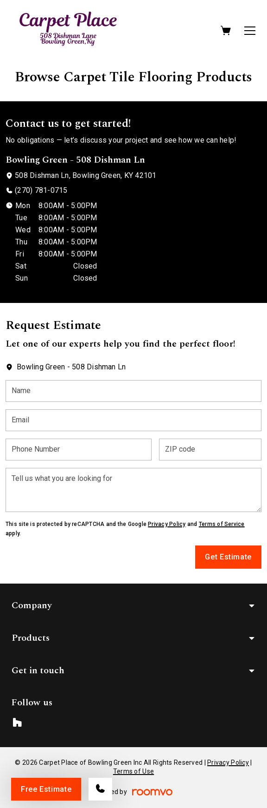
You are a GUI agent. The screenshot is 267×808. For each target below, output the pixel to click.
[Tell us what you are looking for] (133, 490)
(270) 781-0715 (41, 190)
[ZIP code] (210, 449)
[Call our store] (100, 789)
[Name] (133, 391)
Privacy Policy (166, 524)
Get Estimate (228, 556)
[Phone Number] (79, 449)
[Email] (133, 420)
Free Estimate (46, 789)
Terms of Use (133, 771)
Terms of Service (222, 524)
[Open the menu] (250, 30)
